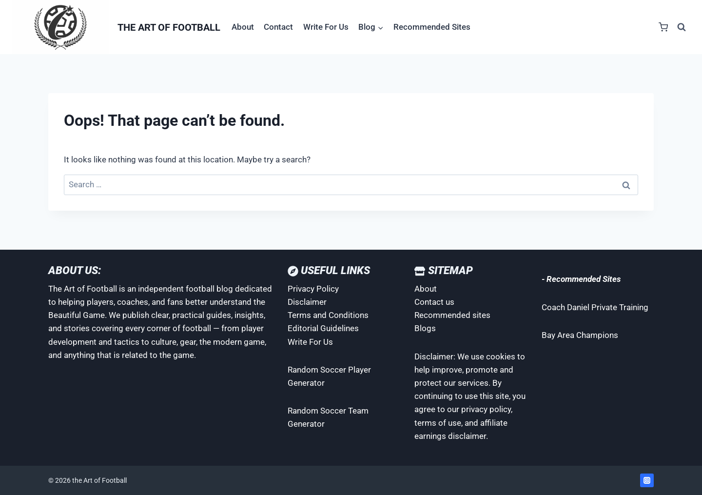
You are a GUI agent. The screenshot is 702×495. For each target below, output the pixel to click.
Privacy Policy (313, 289)
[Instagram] (647, 480)
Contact (278, 27)
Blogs (425, 328)
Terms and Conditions (328, 315)
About (243, 27)
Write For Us (326, 27)
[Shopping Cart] (663, 27)
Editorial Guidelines (323, 328)
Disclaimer (307, 302)
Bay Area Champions (580, 335)
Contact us (434, 302)
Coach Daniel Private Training (595, 307)
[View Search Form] (681, 27)
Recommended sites (452, 315)
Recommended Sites (431, 27)
